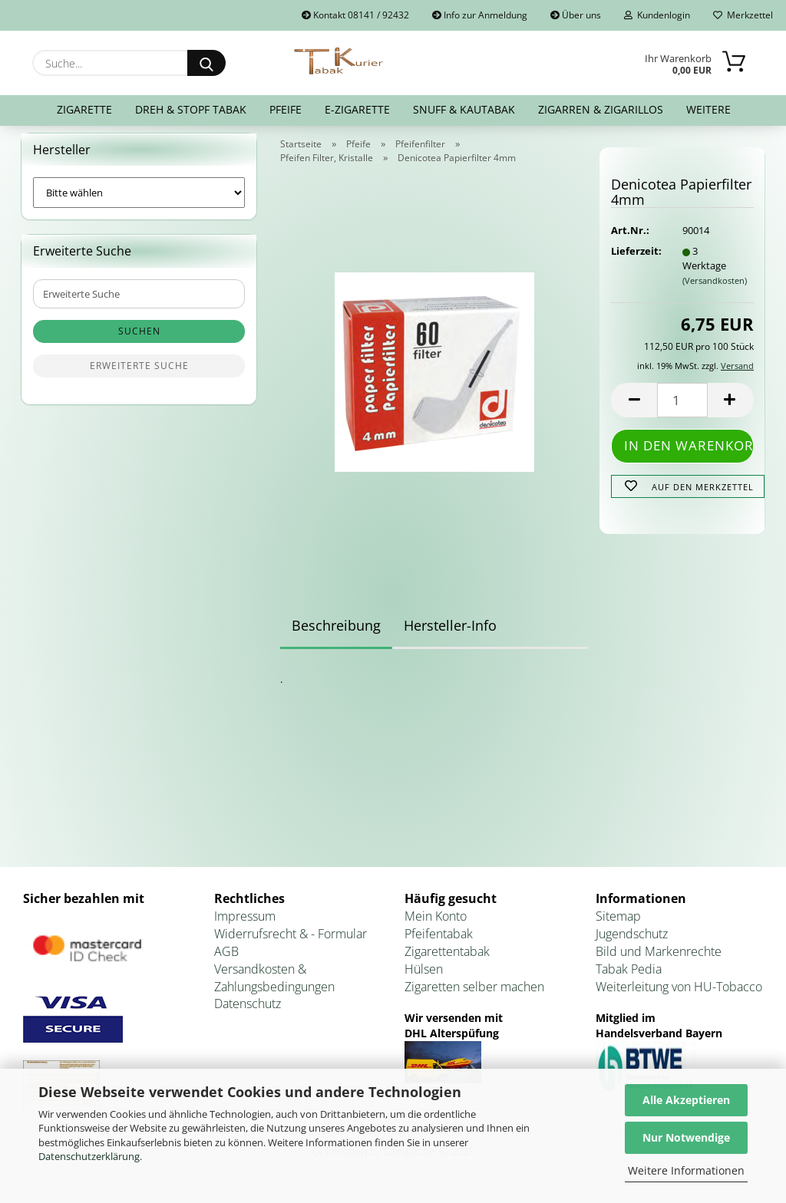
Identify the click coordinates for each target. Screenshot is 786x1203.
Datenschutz (247, 1013)
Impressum (245, 926)
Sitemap (618, 926)
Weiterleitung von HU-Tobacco (679, 995)
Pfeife (285, 109)
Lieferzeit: (635, 261)
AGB (226, 960)
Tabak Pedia (629, 978)
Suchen (139, 341)
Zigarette (84, 109)
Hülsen (424, 978)
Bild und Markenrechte (659, 960)
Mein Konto (436, 926)
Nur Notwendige (686, 1137)
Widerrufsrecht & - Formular (290, 942)
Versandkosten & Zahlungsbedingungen (274, 987)
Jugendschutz (632, 942)
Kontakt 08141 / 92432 (355, 14)
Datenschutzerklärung (89, 1156)
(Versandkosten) (714, 289)
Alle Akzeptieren (686, 1100)
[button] (634, 410)
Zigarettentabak (447, 960)
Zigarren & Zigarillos (600, 109)
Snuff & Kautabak (464, 109)
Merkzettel (743, 14)
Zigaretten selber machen (474, 995)
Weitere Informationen (686, 1170)
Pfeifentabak (439, 942)
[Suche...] (206, 63)
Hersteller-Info (450, 634)
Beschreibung (336, 634)
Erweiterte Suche (139, 375)
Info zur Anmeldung (479, 14)
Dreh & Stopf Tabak (190, 109)
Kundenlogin (657, 14)
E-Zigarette (357, 109)
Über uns (575, 14)
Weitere (708, 109)
